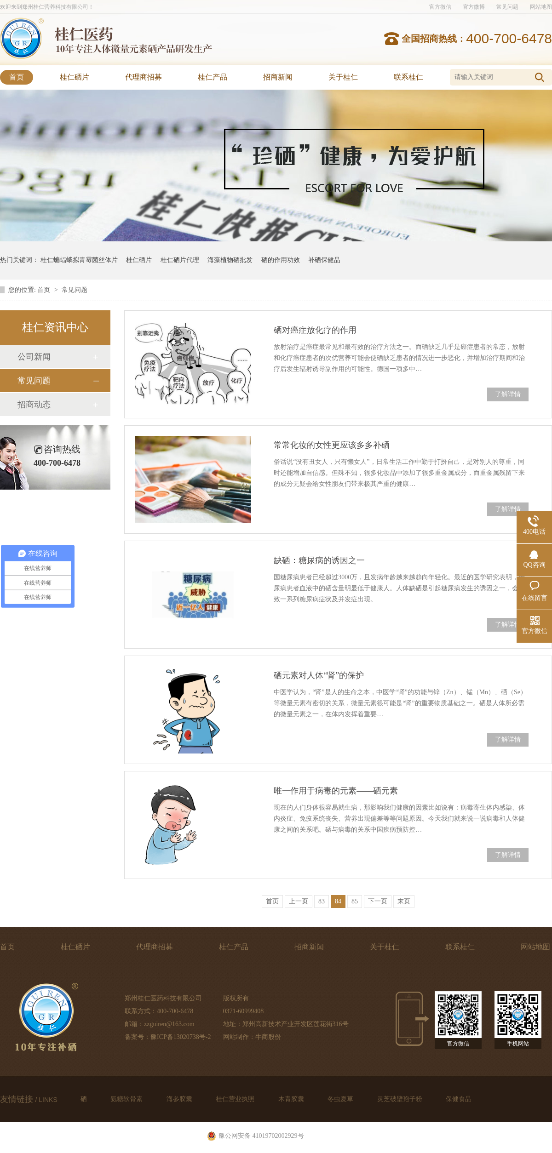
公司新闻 (34, 356)
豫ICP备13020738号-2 (180, 1036)
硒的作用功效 (280, 260)
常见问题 (507, 7)
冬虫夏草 (341, 1099)
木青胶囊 (292, 1099)
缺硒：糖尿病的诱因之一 (319, 560)
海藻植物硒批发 (230, 260)
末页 (403, 901)
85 (354, 901)
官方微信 (440, 7)
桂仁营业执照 (236, 1099)
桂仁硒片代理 (180, 260)
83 (321, 901)
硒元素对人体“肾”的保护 (319, 675)
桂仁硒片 (74, 77)
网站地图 (541, 7)
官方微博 (474, 7)
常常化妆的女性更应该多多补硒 (332, 445)
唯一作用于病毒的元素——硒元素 (336, 790)
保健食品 (459, 1099)
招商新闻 (278, 77)
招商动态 (34, 404)
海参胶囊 (180, 1099)
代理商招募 (143, 77)
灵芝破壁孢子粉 (400, 1099)
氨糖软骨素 (127, 1099)
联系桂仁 (408, 77)
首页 (16, 77)
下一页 (377, 901)
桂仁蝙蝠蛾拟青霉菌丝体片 (79, 260)
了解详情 (508, 394)
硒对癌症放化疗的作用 (315, 330)
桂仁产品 (212, 77)
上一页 (298, 901)
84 (338, 901)
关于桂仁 (343, 77)
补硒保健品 (324, 260)
